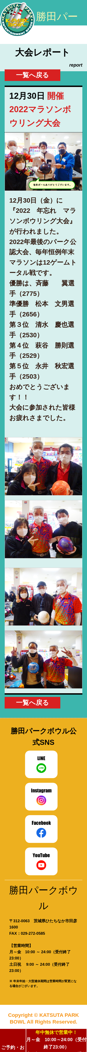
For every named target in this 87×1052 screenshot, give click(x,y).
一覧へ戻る (32, 75)
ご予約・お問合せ (12, 1048)
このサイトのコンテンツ (75, 13)
